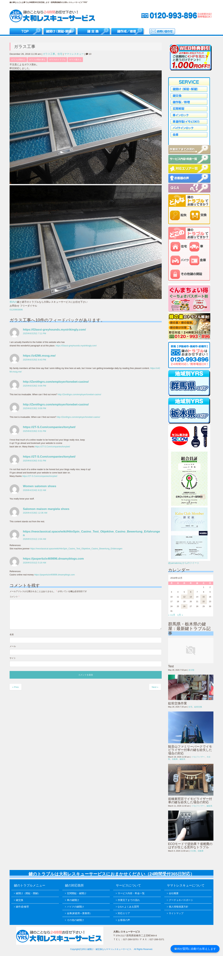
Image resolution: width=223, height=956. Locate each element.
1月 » (180, 615)
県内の (13, 302)
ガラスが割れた (18, 59)
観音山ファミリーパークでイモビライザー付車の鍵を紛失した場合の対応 (190, 750)
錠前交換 (198, 707)
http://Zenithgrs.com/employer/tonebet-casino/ (56, 381)
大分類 (193, 851)
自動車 (175, 759)
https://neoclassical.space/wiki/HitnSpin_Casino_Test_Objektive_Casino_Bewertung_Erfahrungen (76, 548)
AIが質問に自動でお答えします (195, 948)
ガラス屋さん (75, 59)
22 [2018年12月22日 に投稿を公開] (203, 601)
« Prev (15, 687)
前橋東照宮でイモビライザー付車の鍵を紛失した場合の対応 (190, 800)
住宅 (59, 54)
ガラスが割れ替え (37, 59)
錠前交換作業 (177, 703)
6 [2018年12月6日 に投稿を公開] (190, 592)
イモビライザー (198, 757)
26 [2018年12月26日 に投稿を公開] (184, 606)
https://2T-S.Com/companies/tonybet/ (49, 427)
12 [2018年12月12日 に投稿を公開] (184, 597)
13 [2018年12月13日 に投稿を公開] (191, 597)
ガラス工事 (49, 54)
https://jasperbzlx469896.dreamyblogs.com (53, 558)
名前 (12, 634)
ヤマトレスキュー (74, 54)
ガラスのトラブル (57, 59)
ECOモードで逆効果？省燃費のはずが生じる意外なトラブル (190, 845)
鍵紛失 (182, 759)
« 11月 (171, 615)
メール (13, 646)
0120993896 (16, 309)
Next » (155, 687)
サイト (13, 658)
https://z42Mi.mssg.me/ (39, 355)
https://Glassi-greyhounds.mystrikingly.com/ (54, 329)
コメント (14, 596)
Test (171, 666)
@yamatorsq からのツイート (183, 563)
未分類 (191, 670)
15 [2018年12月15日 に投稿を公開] (203, 597)
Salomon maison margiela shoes (46, 509)
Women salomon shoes (39, 486)
